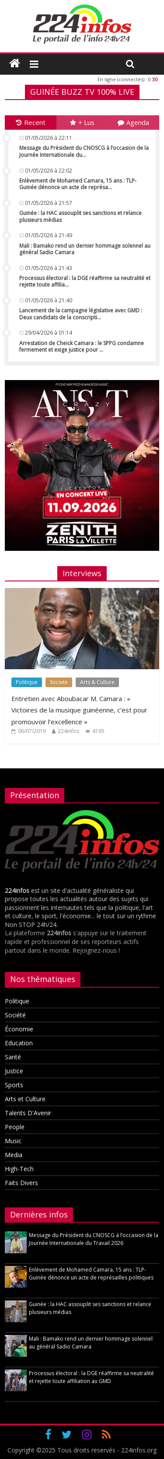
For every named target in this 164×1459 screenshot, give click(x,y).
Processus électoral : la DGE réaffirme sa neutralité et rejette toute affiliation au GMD (91, 1377)
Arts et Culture (25, 1099)
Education (19, 1043)
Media (13, 1155)
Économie (19, 1029)
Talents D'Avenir (28, 1113)
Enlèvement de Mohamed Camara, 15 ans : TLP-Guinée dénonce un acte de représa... (77, 184)
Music (13, 1141)
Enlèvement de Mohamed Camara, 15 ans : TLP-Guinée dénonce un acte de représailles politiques (91, 1273)
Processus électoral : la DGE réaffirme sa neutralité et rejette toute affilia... (84, 281)
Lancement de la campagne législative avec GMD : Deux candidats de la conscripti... (80, 314)
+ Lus (82, 122)
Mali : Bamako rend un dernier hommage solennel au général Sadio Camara (84, 249)
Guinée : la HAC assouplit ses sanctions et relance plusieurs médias (80, 216)
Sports (14, 1085)
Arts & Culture (97, 682)
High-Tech (19, 1169)
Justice (14, 1071)
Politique (27, 682)
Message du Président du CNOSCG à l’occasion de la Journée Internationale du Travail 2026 (93, 1239)
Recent (30, 122)
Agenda (133, 122)
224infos (68, 731)
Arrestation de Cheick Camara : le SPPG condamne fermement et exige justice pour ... (81, 346)
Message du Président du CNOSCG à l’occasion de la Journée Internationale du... (84, 151)
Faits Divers (21, 1183)
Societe (59, 682)
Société (15, 1015)
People (14, 1127)
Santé (13, 1057)
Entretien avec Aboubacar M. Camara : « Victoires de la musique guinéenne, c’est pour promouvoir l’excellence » (79, 710)
